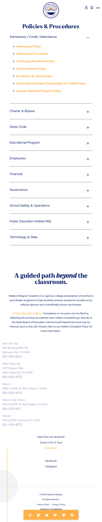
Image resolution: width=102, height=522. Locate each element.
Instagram (51, 466)
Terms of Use (43, 504)
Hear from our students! (51, 436)
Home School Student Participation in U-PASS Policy (51, 83)
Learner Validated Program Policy (38, 91)
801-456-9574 (12, 393)
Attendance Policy (28, 46)
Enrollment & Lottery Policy (34, 76)
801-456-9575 (12, 377)
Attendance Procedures (32, 53)
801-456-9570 (12, 356)
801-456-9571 (11, 408)
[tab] (51, 36)
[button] (98, 8)
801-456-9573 (12, 424)
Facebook (51, 460)
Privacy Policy (58, 504)
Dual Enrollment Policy (31, 68)
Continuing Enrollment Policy (35, 61)
